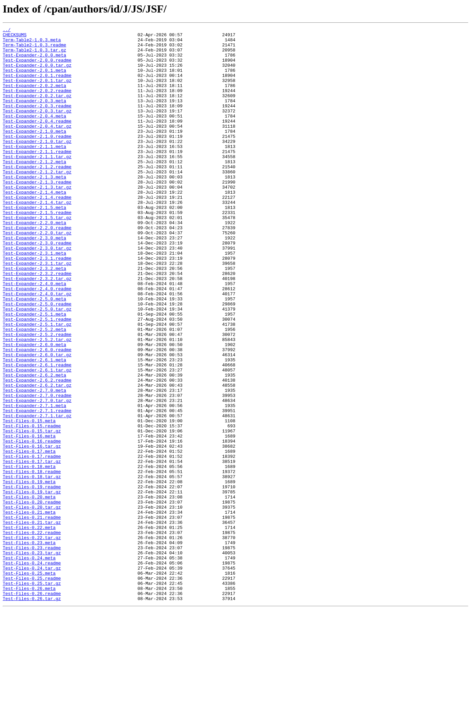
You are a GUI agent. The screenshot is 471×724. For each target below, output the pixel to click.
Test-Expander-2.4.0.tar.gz (37, 347)
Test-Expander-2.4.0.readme (37, 341)
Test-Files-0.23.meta (29, 646)
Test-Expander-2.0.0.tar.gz (37, 73)
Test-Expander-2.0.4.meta (34, 134)
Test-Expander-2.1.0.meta (34, 152)
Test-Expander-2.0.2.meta (34, 97)
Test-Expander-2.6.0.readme (37, 414)
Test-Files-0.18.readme (32, 561)
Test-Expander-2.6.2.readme (37, 451)
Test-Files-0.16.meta (29, 518)
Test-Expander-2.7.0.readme (37, 469)
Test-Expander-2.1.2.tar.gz (37, 201)
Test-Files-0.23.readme (32, 652)
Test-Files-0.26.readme (32, 707)
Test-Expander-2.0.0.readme (37, 67)
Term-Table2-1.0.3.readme (34, 49)
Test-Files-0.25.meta (29, 683)
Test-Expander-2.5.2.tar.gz (37, 402)
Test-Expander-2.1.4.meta (34, 225)
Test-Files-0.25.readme (32, 689)
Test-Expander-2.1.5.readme (37, 250)
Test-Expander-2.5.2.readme (37, 396)
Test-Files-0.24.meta (29, 664)
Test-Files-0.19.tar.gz (32, 585)
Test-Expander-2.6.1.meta (34, 427)
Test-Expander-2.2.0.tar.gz (37, 274)
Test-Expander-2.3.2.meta (34, 317)
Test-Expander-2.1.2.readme (37, 195)
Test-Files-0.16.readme (32, 524)
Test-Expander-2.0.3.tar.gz (37, 128)
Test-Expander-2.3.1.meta (34, 299)
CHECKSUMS (14, 37)
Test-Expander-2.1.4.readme (37, 232)
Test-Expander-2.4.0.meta (34, 335)
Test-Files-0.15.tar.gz (32, 512)
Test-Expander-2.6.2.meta (34, 445)
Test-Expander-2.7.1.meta (34, 481)
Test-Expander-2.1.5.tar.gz (37, 256)
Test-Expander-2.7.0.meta (34, 463)
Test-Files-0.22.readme (32, 634)
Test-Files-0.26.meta (29, 701)
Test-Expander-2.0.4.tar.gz (37, 146)
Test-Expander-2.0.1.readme (37, 85)
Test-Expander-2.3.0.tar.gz (37, 293)
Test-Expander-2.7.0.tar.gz (37, 475)
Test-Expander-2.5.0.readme (37, 360)
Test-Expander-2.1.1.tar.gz (37, 183)
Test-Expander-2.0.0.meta (34, 61)
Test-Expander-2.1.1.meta (34, 171)
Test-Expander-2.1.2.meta (34, 189)
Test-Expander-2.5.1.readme (37, 378)
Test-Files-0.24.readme (32, 670)
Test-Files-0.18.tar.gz (32, 567)
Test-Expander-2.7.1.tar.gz (37, 494)
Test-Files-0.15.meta (29, 500)
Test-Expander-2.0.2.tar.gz (37, 110)
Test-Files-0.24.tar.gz (32, 677)
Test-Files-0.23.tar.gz (32, 658)
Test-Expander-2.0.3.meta (34, 116)
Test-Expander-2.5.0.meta (34, 353)
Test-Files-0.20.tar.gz (32, 603)
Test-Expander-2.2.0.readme (37, 268)
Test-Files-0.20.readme (32, 597)
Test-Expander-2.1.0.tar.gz (37, 165)
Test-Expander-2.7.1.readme (37, 488)
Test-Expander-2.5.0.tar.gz (37, 366)
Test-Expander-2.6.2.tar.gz (37, 457)
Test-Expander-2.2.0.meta (34, 262)
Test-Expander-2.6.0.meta (34, 408)
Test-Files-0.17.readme (32, 542)
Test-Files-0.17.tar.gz (32, 549)
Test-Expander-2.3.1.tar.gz (37, 311)
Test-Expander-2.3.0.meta (34, 280)
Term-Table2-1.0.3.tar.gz (34, 55)
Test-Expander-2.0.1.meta (34, 79)
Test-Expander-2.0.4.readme (37, 140)
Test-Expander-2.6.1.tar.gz (37, 439)
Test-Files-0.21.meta (29, 609)
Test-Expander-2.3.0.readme (37, 286)
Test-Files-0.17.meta (29, 536)
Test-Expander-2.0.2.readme (37, 104)
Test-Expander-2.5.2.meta (34, 390)
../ (7, 30)
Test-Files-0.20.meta (29, 591)
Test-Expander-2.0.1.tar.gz (37, 91)
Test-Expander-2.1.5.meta (34, 244)
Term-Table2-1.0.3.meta (32, 43)
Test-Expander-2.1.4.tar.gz (37, 238)
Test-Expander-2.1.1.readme (37, 177)
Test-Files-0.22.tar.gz (32, 640)
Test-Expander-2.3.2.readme (37, 323)
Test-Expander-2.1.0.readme (37, 158)
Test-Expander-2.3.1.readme (37, 305)
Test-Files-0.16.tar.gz (32, 530)
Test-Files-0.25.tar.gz (32, 695)
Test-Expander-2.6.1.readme (37, 433)
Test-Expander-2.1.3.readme (37, 213)
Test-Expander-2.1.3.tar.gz (37, 219)
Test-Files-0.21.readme (32, 616)
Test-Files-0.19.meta (29, 573)
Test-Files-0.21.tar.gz (32, 622)
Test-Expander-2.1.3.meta (34, 207)
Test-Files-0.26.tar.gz (32, 713)
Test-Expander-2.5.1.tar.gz (37, 384)
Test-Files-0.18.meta (29, 555)
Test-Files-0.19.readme (32, 579)
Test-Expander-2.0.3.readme (37, 122)
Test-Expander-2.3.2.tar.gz (37, 329)
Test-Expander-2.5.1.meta (34, 372)
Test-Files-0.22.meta (29, 628)
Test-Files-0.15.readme (32, 506)
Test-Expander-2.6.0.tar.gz (37, 421)
